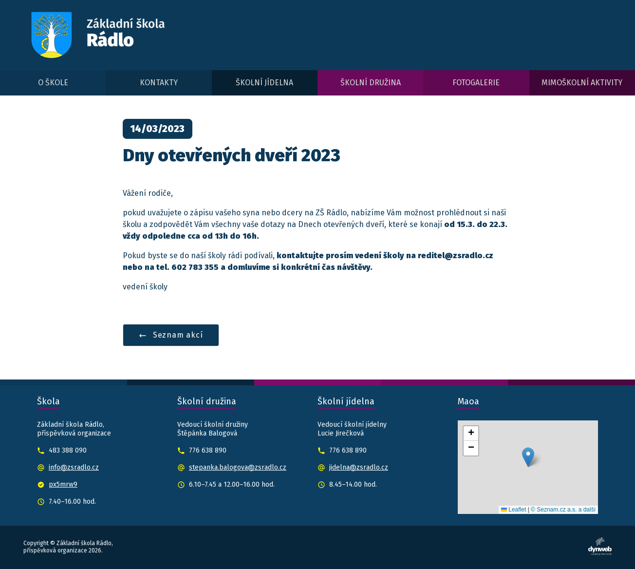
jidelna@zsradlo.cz (358, 467)
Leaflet (513, 509)
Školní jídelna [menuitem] (264, 82)
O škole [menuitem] (53, 82)
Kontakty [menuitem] (159, 82)
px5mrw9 (63, 484)
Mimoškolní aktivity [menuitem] (582, 82)
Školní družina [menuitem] (370, 82)
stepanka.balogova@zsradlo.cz (237, 467)
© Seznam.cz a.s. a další (563, 509)
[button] (528, 457)
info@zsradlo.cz (74, 467)
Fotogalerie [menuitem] (476, 82)
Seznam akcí (171, 335)
